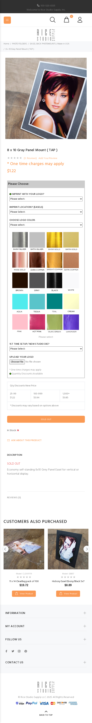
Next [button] (86, 549)
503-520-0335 (48, 6)
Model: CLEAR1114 (24, 574)
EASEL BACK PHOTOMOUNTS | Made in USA (49, 44)
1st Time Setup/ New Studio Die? (29, 344)
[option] (46, 98)
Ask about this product (24, 440)
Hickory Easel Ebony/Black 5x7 (68, 581)
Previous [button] (5, 549)
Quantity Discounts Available (27, 374)
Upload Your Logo (21, 357)
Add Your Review (48, 158)
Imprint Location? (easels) (26, 207)
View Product (26, 594)
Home (6, 44)
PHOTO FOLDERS (19, 44)
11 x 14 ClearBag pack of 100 (24, 581)
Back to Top (46, 715)
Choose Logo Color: (22, 220)
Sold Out (46, 419)
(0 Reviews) (30, 158)
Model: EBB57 (68, 574)
